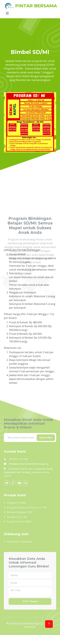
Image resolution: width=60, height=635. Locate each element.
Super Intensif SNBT (19, 521)
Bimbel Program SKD (20, 512)
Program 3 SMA (16, 502)
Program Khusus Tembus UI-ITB (26, 507)
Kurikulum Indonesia (19, 541)
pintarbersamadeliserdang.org (26, 623)
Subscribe (45, 437)
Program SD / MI (17, 516)
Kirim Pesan (30, 601)
